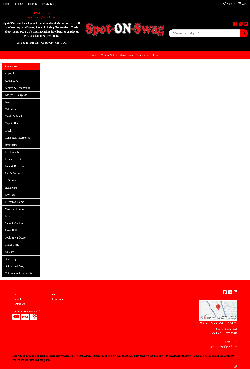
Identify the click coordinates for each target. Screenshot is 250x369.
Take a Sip (10, 258)
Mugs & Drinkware (16, 209)
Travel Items (12, 244)
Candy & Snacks (14, 116)
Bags (7, 102)
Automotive (11, 80)
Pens (7, 216)
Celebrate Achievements (18, 273)
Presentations (143, 55)
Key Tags (10, 194)
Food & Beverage (15, 166)
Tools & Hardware (15, 237)
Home (6, 3)
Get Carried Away (15, 266)
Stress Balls (11, 230)
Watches (9, 251)
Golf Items (11, 180)
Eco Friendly (12, 151)
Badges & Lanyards (16, 94)
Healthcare (11, 187)
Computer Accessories (17, 137)
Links (156, 55)
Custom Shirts (109, 55)
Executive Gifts (13, 159)
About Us (17, 3)
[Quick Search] (205, 33)
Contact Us (32, 3)
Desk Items (11, 144)
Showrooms (126, 55)
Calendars (10, 109)
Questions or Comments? (26, 311)
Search (94, 55)
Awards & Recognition (17, 87)
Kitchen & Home (14, 201)
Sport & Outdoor (14, 223)
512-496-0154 (41, 13)
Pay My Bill (47, 3)
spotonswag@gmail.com (41, 17)
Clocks (8, 130)
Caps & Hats (12, 123)
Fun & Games (12, 173)
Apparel (9, 73)
